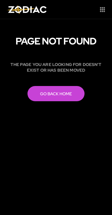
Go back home (56, 93)
